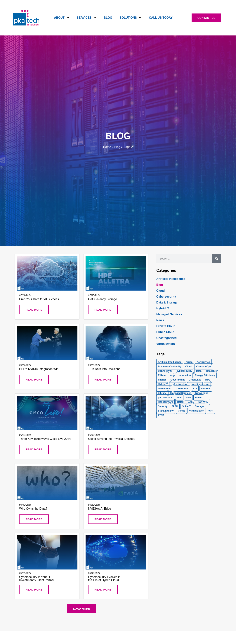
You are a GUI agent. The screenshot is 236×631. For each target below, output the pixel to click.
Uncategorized (166, 338)
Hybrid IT (162, 308)
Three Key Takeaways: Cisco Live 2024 (45, 438)
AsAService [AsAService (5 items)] (203, 362)
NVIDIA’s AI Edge (99, 508)
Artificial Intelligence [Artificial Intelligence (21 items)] (169, 362)
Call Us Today (161, 17)
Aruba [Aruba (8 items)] (188, 362)
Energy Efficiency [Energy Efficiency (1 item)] (205, 375)
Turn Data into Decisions (104, 369)
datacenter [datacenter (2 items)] (212, 370)
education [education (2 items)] (185, 375)
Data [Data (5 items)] (198, 370)
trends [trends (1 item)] (181, 410)
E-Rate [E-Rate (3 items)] (162, 375)
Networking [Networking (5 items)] (201, 393)
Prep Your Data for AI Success (39, 299)
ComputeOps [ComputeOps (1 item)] (203, 366)
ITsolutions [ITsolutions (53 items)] (164, 388)
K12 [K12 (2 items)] (195, 388)
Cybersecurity (166, 296)
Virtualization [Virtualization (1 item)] (196, 410)
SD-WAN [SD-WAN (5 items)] (203, 401)
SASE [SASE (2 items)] (191, 401)
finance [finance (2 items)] (162, 379)
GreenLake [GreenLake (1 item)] (195, 379)
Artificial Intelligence (170, 278)
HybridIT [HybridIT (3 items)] (163, 384)
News (160, 320)
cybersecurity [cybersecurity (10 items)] (184, 370)
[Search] (216, 258)
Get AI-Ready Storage (102, 299)
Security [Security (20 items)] (162, 406)
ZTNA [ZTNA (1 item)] (161, 415)
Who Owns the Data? (33, 508)
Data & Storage (167, 302)
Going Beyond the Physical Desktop (111, 438)
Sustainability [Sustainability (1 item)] (166, 410)
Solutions (131, 17)
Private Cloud (165, 326)
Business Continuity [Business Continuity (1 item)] (169, 366)
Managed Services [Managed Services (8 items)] (180, 393)
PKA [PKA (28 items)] (179, 397)
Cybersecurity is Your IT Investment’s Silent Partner (36, 578)
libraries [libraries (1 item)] (206, 388)
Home (107, 147)
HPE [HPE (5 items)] (207, 379)
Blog (108, 17)
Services (86, 17)
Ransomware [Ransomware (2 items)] (165, 401)
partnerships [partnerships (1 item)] (165, 397)
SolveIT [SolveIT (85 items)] (186, 406)
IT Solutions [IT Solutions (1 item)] (181, 388)
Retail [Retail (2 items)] (180, 401)
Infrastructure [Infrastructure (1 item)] (180, 384)
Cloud (160, 290)
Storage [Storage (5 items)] (199, 406)
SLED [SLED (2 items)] (175, 406)
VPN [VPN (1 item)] (210, 410)
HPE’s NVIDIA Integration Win (38, 369)
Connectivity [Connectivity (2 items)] (165, 370)
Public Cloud (165, 332)
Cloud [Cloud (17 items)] (188, 366)
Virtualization (165, 343)
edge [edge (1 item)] (172, 375)
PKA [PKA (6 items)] (188, 397)
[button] (81, 608)
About (61, 17)
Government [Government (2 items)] (178, 379)
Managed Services (169, 314)
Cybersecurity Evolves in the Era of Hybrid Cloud (104, 578)
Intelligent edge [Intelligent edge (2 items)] (200, 384)
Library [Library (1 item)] (162, 393)
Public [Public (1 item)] (198, 397)
